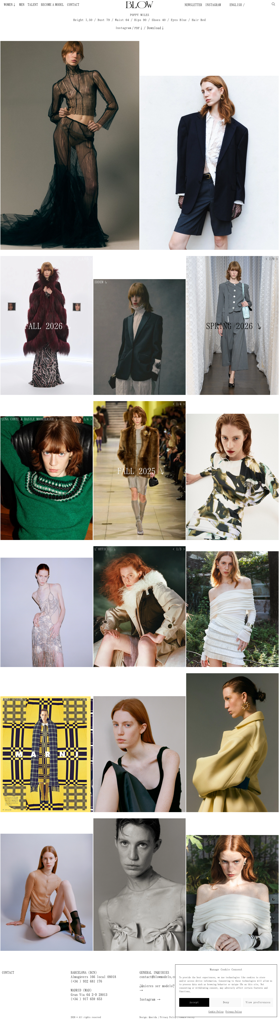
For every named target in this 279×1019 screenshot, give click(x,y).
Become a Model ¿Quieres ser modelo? (51, 4)
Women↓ (10, 4)
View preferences (258, 1002)
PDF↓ (138, 28)
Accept (194, 1002)
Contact (73, 4)
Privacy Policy (234, 1011)
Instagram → (150, 999)
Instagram (213, 5)
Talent (33, 4)
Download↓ (155, 28)
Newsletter (193, 5)
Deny (226, 1002)
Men (21, 4)
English (235, 5)
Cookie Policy (216, 1011)
